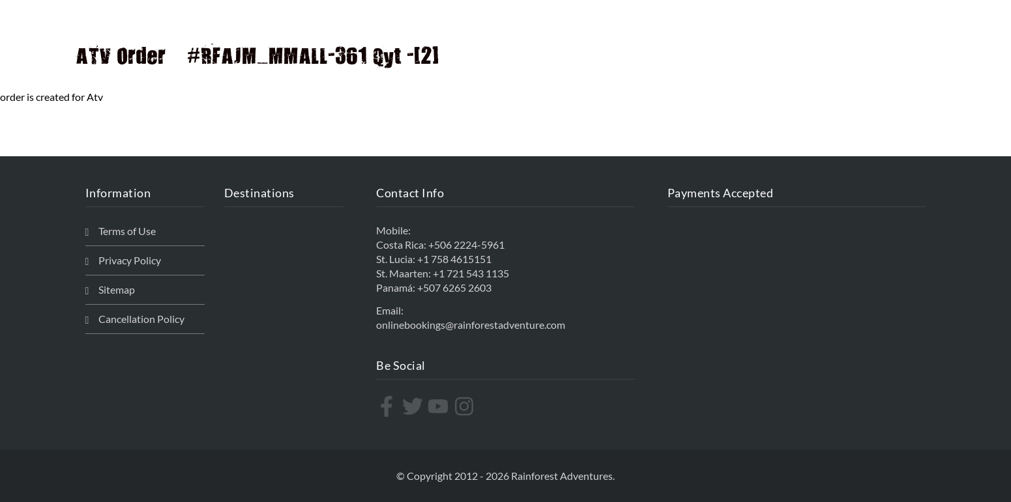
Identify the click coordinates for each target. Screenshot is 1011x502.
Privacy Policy (129, 260)
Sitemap (116, 289)
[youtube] (440, 406)
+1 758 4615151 (454, 259)
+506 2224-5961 (466, 244)
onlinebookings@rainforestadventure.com (470, 324)
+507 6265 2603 (454, 287)
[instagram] (466, 406)
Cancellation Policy (141, 319)
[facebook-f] (388, 406)
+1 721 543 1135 (471, 273)
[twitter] (414, 406)
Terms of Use (127, 231)
